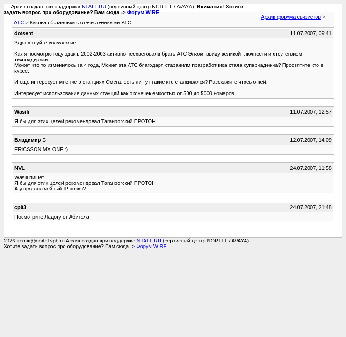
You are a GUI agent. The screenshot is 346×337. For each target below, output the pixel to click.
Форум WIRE (143, 12)
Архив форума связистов (291, 17)
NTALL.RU (94, 6)
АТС (19, 22)
